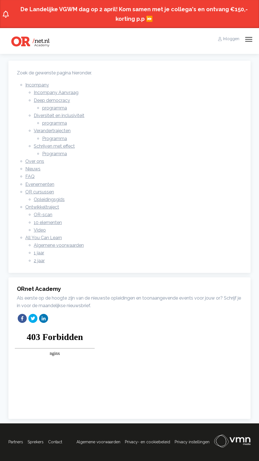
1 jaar (39, 252)
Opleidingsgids (49, 199)
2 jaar (39, 260)
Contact (55, 442)
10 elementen (48, 222)
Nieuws (32, 169)
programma (54, 108)
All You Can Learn (43, 237)
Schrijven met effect (54, 146)
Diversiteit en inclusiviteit (59, 115)
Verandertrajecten (52, 130)
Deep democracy (52, 100)
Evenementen (39, 184)
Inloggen (228, 38)
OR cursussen (39, 192)
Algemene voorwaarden (59, 245)
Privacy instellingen (192, 442)
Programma (54, 138)
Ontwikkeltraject (42, 207)
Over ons (34, 161)
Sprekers (36, 442)
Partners (15, 442)
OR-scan (43, 214)
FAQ (30, 176)
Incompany (37, 85)
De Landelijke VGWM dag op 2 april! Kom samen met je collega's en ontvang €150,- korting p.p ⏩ (125, 14)
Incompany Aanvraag (56, 92)
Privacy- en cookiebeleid (147, 442)
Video (40, 230)
